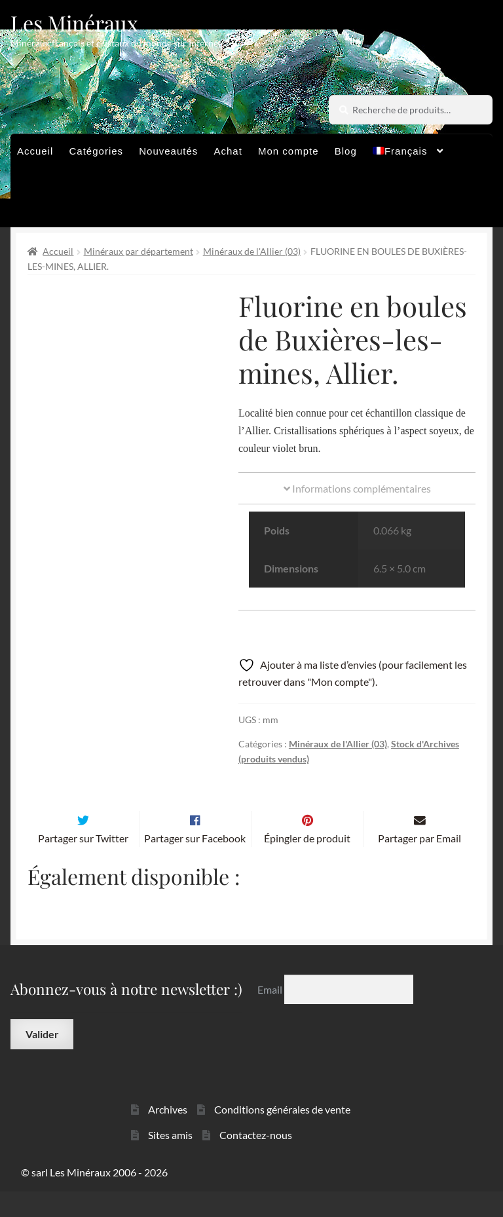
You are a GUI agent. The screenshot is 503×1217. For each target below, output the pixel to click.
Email (270, 1015)
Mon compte (288, 151)
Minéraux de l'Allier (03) (252, 251)
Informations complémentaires (357, 488)
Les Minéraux (74, 23)
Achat (228, 151)
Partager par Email (419, 863)
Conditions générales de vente (282, 1135)
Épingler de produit (307, 863)
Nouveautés (168, 151)
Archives (167, 1135)
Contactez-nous (255, 1160)
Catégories (96, 151)
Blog (346, 151)
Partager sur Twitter (83, 863)
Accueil (35, 151)
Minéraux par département (138, 251)
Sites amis (170, 1160)
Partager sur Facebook (195, 863)
